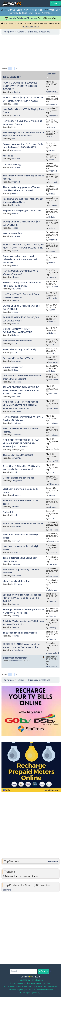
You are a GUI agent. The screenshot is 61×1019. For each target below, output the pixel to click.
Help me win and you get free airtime (22, 210)
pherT (51, 136)
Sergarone (52, 104)
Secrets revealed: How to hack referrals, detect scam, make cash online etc (20, 259)
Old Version (25, 983)
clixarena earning (12, 164)
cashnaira (15, 92)
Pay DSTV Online (30, 986)
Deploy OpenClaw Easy (26, 989)
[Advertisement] (26, 49)
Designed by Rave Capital (30, 980)
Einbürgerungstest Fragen (32, 993)
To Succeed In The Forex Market (20, 632)
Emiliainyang (16, 584)
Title (5, 76)
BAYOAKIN (16, 396)
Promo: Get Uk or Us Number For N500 (23, 523)
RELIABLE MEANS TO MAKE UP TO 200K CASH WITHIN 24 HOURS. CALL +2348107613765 (22, 390)
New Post (29, 9)
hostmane (8, 155)
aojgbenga (15, 564)
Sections (39, 9)
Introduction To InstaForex (15, 657)
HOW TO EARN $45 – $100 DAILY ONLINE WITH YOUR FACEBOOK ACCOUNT (20, 85)
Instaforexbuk (16, 660)
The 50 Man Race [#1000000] (18, 455)
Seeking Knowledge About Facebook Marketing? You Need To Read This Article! (22, 597)
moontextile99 (52, 92)
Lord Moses (16, 361)
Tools (37, 12)
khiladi (14, 343)
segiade (14, 104)
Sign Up (11, 9)
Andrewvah (53, 115)
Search (43, 971)
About (33, 983)
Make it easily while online (16, 581)
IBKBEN (51, 495)
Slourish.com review (13, 367)
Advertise (47, 12)
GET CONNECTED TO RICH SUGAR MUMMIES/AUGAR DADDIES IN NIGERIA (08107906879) (21, 443)
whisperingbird (17, 650)
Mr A (13, 127)
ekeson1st (15, 541)
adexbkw (15, 277)
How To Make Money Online (17, 340)
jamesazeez (16, 150)
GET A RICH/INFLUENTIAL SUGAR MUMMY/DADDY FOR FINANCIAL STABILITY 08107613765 (20, 405)
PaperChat (42, 986)
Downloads (15, 12)
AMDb (20, 986)
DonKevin (15, 205)
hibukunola (16, 289)
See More (53, 861)
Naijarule (15, 335)
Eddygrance (16, 480)
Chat (31, 12)
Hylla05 (14, 193)
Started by (15, 76)
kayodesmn (16, 423)
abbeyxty (15, 300)
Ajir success (16, 495)
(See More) (7, 890)
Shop (24, 12)
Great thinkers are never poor (18, 477)
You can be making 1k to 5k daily (19, 349)
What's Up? (54, 9)
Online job (8, 512)
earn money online (12, 233)
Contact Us (40, 983)
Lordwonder (53, 541)
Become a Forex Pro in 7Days (18, 358)
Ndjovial (51, 127)
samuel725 (16, 458)
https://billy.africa (31, 26)
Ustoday (15, 323)
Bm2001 (51, 150)
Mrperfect (15, 158)
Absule (51, 159)
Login (19, 9)
